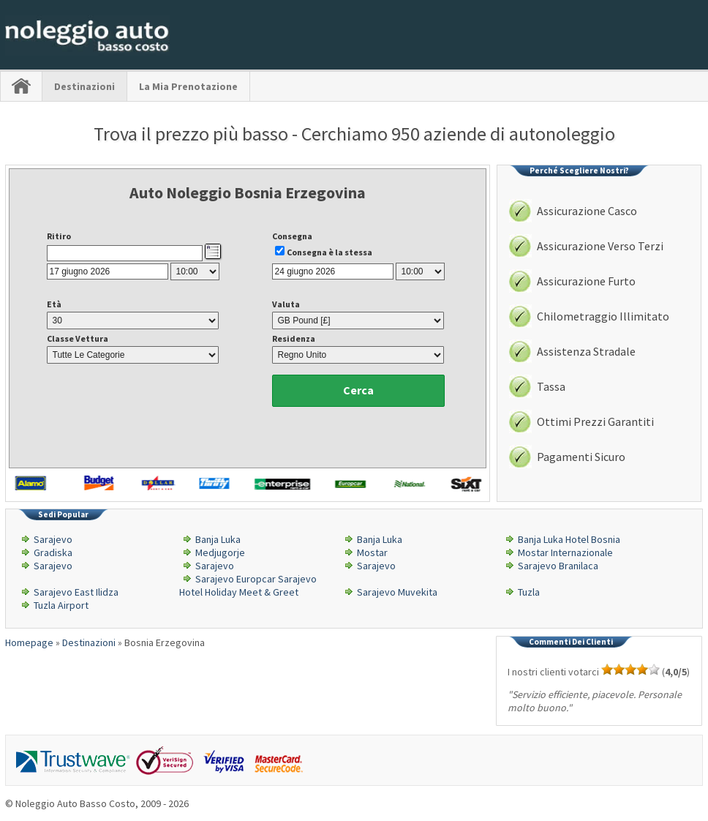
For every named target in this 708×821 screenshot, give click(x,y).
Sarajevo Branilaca (558, 565)
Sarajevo (53, 539)
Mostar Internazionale (565, 552)
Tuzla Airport (61, 605)
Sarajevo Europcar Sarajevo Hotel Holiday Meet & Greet (248, 585)
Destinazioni (84, 86)
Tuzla (529, 592)
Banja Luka (218, 539)
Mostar (372, 552)
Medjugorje (220, 552)
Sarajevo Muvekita (397, 592)
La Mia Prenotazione (188, 86)
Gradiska (53, 552)
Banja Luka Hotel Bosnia (569, 539)
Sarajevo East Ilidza (76, 592)
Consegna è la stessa (329, 252)
